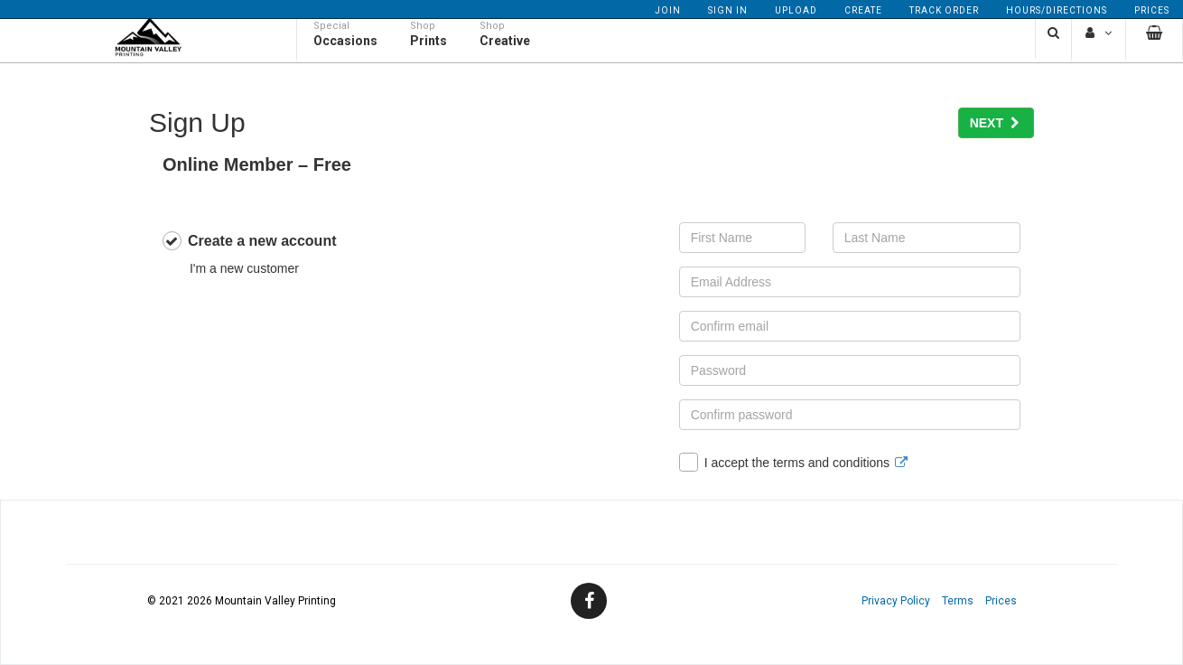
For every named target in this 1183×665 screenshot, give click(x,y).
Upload (796, 10)
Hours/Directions (1056, 10)
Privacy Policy (896, 601)
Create (863, 10)
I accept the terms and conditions (793, 462)
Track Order (944, 10)
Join (668, 10)
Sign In (728, 10)
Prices (1151, 10)
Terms (957, 601)
